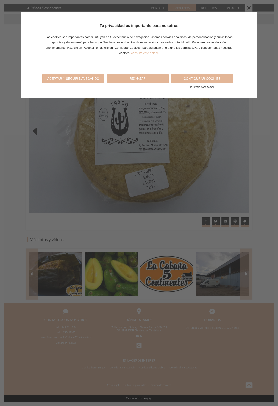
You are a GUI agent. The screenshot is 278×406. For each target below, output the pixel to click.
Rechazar (137, 78)
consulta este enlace (145, 53)
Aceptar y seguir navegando (73, 78)
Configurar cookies (202, 80)
